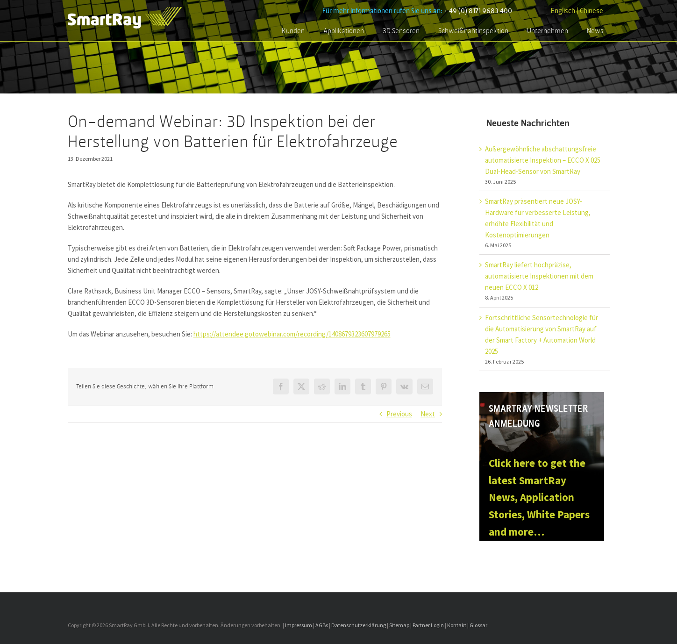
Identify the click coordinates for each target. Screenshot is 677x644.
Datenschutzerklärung (358, 625)
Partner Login (428, 625)
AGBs (321, 625)
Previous (399, 413)
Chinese (591, 11)
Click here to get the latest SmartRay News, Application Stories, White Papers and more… (539, 497)
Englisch (563, 11)
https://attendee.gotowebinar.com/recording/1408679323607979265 (292, 333)
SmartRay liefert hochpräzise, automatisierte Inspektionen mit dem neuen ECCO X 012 (539, 276)
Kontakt (456, 625)
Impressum (298, 625)
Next (427, 413)
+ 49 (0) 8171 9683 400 (478, 11)
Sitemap (399, 625)
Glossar (478, 625)
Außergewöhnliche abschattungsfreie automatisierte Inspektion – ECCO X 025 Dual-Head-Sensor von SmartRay (542, 160)
